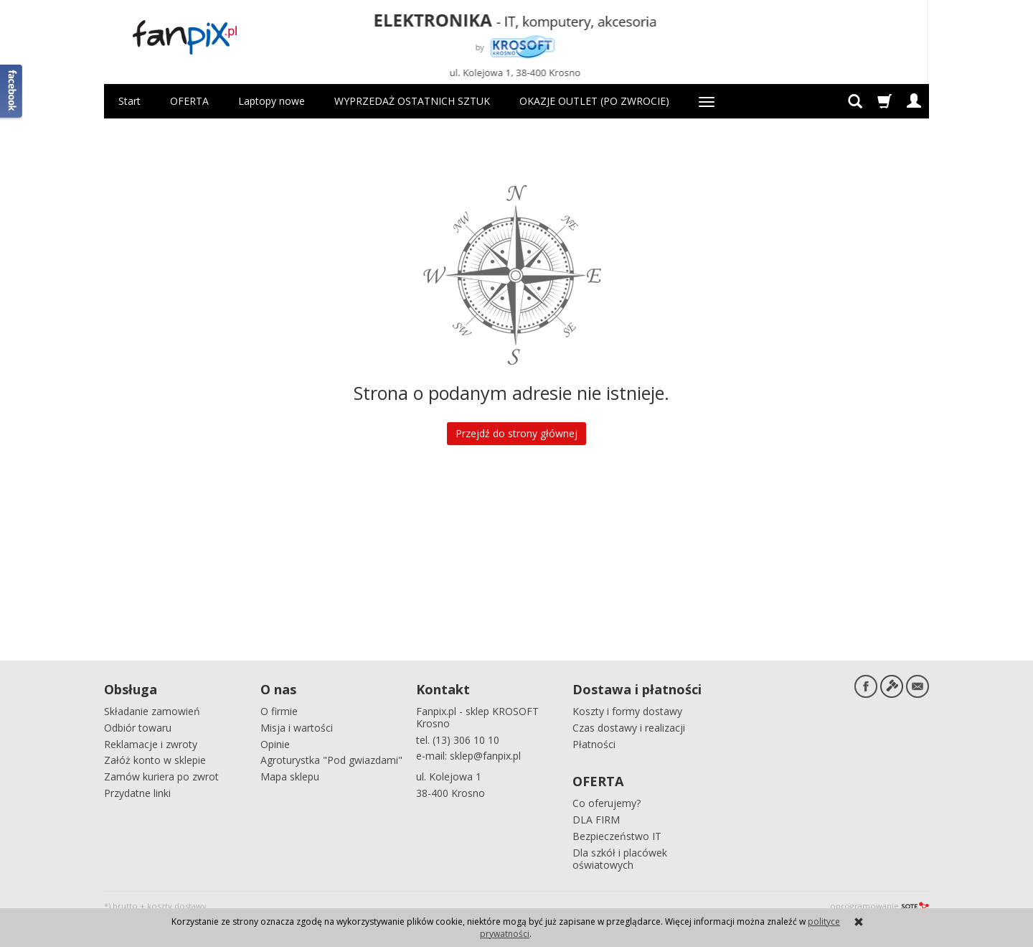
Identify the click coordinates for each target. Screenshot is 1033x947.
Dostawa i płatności (637, 689)
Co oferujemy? (606, 803)
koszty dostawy (177, 905)
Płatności (593, 744)
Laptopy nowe (271, 101)
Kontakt (443, 689)
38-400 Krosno (450, 793)
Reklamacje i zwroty (150, 744)
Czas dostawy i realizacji (628, 727)
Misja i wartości (296, 727)
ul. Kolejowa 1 (448, 776)
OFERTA (189, 101)
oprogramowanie (879, 905)
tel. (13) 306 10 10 (457, 740)
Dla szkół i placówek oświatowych (619, 859)
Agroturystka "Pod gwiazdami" (331, 760)
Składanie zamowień (152, 711)
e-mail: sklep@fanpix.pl (468, 755)
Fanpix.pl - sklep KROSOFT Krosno (477, 717)
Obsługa (130, 689)
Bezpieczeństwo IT (616, 836)
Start (129, 101)
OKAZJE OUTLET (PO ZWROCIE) (594, 101)
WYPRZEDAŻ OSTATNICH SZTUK (412, 101)
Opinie (275, 744)
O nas (278, 689)
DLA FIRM (596, 819)
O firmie (279, 711)
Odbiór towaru (137, 727)
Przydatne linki (137, 793)
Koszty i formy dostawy (627, 711)
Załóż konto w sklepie (155, 760)
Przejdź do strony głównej (516, 433)
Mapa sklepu (289, 776)
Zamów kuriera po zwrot (161, 776)
